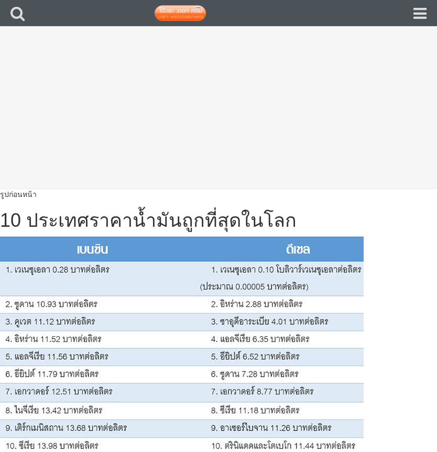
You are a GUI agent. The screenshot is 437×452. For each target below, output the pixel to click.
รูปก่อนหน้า (18, 194)
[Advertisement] (218, 115)
